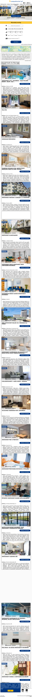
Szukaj (16, 42)
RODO (2, 688)
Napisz (31, 696)
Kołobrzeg (4, 67)
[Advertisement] (16, 586)
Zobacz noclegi (25, 83)
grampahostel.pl (16, 1)
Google (18, 683)
